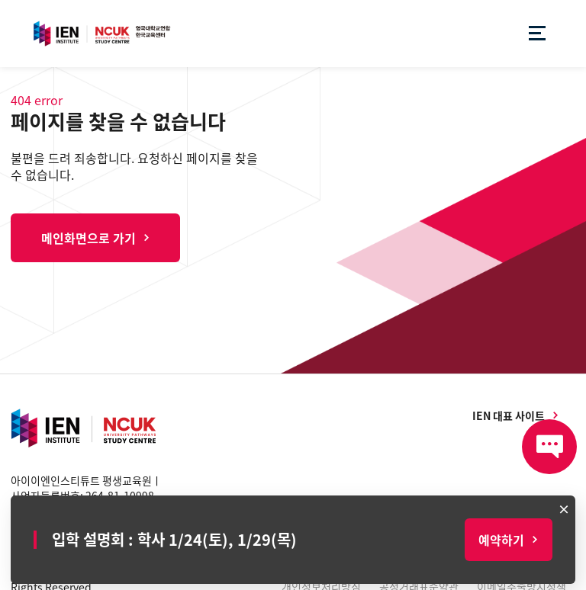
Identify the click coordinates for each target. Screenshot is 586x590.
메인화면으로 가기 (88, 238)
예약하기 (501, 540)
